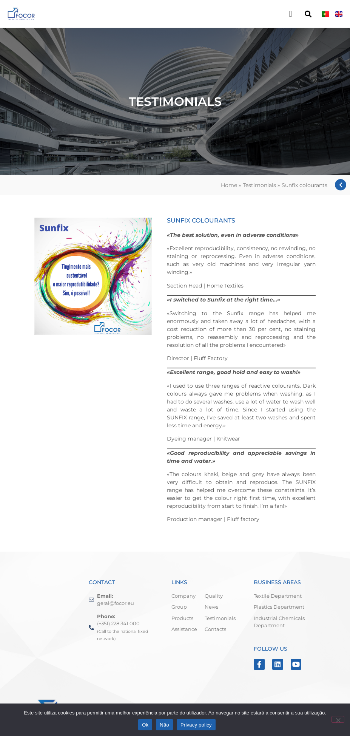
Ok (145, 725)
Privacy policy (196, 725)
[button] (290, 14)
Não (164, 725)
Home (229, 185)
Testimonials (259, 185)
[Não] (337, 719)
